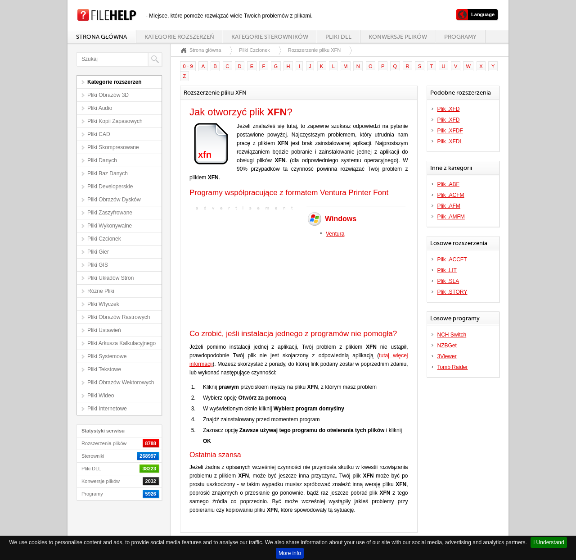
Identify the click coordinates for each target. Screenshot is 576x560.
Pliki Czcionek (104, 239)
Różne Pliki (100, 291)
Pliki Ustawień (104, 330)
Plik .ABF (448, 184)
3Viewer (447, 356)
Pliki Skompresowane (113, 147)
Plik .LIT (447, 270)
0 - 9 (188, 66)
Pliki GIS (97, 265)
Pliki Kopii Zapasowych (115, 121)
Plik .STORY (452, 292)
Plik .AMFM (451, 217)
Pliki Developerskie (110, 186)
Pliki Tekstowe (104, 369)
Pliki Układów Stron (110, 278)
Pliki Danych (102, 160)
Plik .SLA (448, 281)
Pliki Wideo (100, 395)
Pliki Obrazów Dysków (114, 199)
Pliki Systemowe (106, 356)
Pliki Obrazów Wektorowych (120, 382)
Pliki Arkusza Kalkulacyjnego (121, 343)
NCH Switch (452, 335)
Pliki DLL (338, 36)
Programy (460, 36)
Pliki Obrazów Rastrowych (118, 317)
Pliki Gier (98, 252)
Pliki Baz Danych (107, 173)
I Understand (548, 542)
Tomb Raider (452, 367)
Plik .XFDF (450, 130)
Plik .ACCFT (452, 259)
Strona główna (101, 36)
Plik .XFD (448, 109)
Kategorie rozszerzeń (179, 36)
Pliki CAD (98, 134)
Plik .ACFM (450, 195)
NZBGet (447, 345)
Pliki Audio (99, 108)
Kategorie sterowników (269, 36)
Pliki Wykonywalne (109, 226)
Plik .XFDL (450, 141)
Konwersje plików (398, 36)
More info (290, 553)
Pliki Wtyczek (103, 304)
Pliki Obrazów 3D (108, 95)
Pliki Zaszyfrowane (109, 212)
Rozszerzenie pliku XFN (314, 50)
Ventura (335, 234)
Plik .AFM (448, 206)
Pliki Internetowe (107, 408)
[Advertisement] (245, 271)
